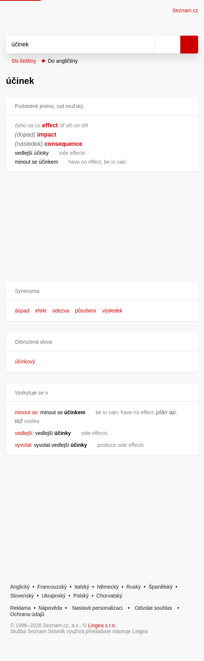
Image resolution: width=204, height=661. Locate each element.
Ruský (133, 587)
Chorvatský (109, 596)
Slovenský (22, 596)
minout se (26, 412)
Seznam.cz (185, 10)
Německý (107, 587)
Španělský (160, 587)
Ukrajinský (54, 596)
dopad (22, 311)
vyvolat (23, 445)
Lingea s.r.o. (102, 625)
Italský (82, 587)
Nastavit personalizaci (97, 608)
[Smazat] (146, 44)
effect (50, 125)
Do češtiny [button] (24, 61)
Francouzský (52, 587)
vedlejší (23, 433)
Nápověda (50, 608)
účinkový (25, 361)
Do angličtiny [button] (63, 61)
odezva (60, 311)
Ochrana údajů (27, 614)
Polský (81, 596)
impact (46, 134)
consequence (63, 144)
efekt (40, 311)
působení (85, 311)
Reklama (20, 608)
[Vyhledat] (72, 44)
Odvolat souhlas (153, 608)
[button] (102, 291)
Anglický (20, 587)
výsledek (112, 311)
